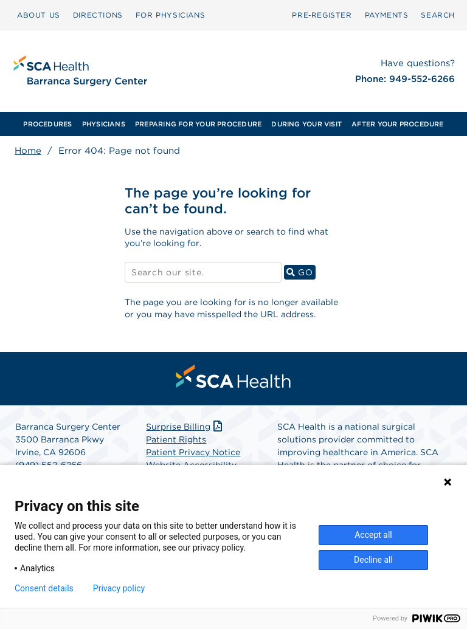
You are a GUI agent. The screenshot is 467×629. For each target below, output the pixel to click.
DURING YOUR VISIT (306, 124)
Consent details (44, 588)
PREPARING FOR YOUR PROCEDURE (198, 124)
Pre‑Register (321, 14)
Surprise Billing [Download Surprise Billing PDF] (185, 426)
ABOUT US (38, 14)
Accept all (373, 535)
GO (301, 272)
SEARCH (438, 14)
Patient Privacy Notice (193, 452)
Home (28, 150)
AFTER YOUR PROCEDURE (397, 124)
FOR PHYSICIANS (170, 14)
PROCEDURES (47, 124)
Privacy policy (119, 588)
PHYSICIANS (103, 124)
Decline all (373, 560)
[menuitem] (47, 124)
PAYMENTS (387, 14)
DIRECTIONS (98, 14)
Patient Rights (176, 439)
